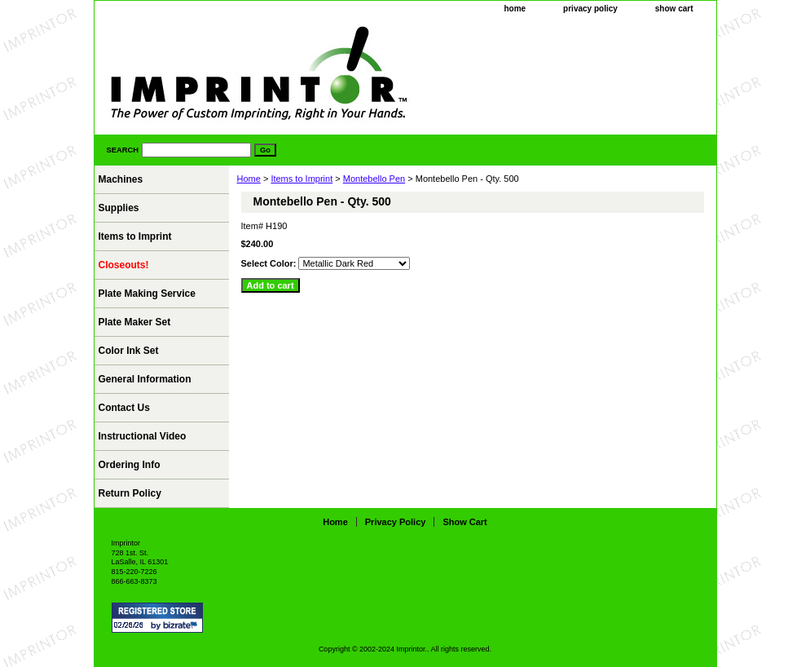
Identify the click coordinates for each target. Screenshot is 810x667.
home (515, 8)
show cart (674, 8)
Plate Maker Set (135, 322)
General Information (145, 379)
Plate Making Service (147, 293)
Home (249, 178)
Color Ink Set (129, 350)
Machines (121, 179)
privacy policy (590, 8)
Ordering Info (130, 464)
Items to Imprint (301, 178)
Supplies (119, 208)
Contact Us (124, 407)
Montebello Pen (374, 178)
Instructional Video (143, 436)
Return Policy (130, 493)
